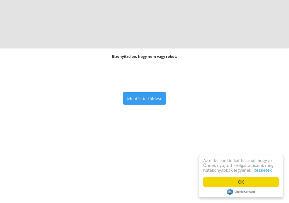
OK (241, 182)
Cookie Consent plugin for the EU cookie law (241, 192)
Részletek (262, 170)
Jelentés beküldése (144, 98)
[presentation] (144, 76)
